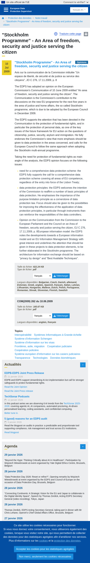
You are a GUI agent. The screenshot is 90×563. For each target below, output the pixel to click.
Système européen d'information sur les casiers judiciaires (47, 354)
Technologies (40, 357)
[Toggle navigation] (6, 10)
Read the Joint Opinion (15, 387)
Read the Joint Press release (18, 391)
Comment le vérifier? (75, 2)
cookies (43, 540)
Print (86, 34)
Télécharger (61, 276)
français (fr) (78, 10)
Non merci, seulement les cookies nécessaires (45, 556)
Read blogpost (11, 432)
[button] (56, 34)
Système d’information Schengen (33, 338)
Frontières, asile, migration (30, 346)
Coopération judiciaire (59, 346)
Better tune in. (11, 413)
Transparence (22, 357)
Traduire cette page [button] (70, 33)
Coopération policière (27, 350)
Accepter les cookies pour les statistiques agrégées (45, 549)
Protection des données (19, 18)
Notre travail (41, 18)
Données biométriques (63, 357)
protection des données (67, 540)
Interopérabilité (23, 334)
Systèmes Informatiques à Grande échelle (57, 334)
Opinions (82, 62)
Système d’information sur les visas (35, 342)
